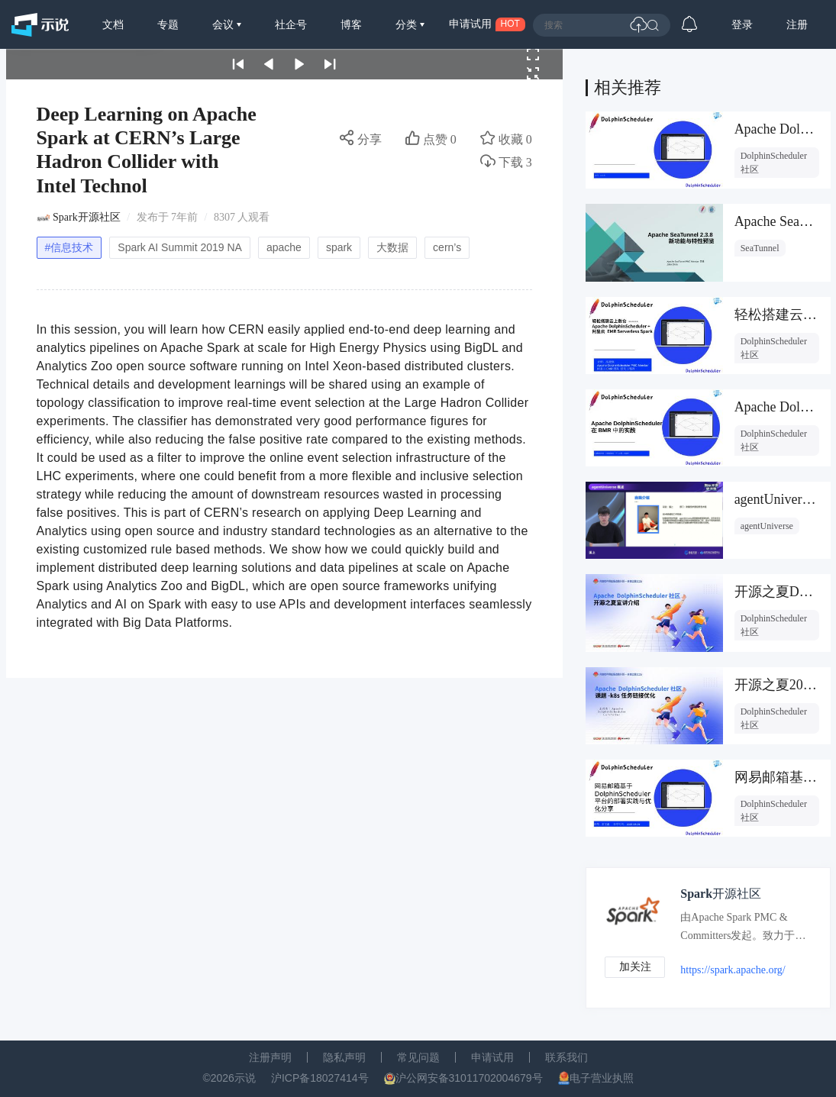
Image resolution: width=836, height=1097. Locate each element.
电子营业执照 (602, 1078)
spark (339, 247)
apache (284, 247)
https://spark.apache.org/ (734, 970)
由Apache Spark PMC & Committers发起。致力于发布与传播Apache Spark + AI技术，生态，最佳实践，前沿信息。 (743, 929)
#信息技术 (69, 247)
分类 (407, 24)
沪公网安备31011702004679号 (469, 1078)
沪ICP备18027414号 (320, 1078)
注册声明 (270, 1057)
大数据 (392, 247)
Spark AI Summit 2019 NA (180, 247)
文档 (113, 24)
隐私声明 (344, 1057)
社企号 (291, 24)
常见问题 (418, 1057)
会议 (224, 24)
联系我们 (566, 1057)
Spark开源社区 (87, 217)
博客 (351, 24)
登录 (742, 24)
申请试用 (492, 1057)
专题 (168, 24)
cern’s (447, 247)
